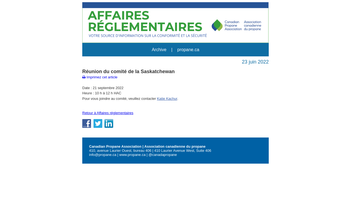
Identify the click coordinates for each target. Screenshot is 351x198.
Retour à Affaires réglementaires (107, 113)
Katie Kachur (167, 99)
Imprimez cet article (99, 77)
